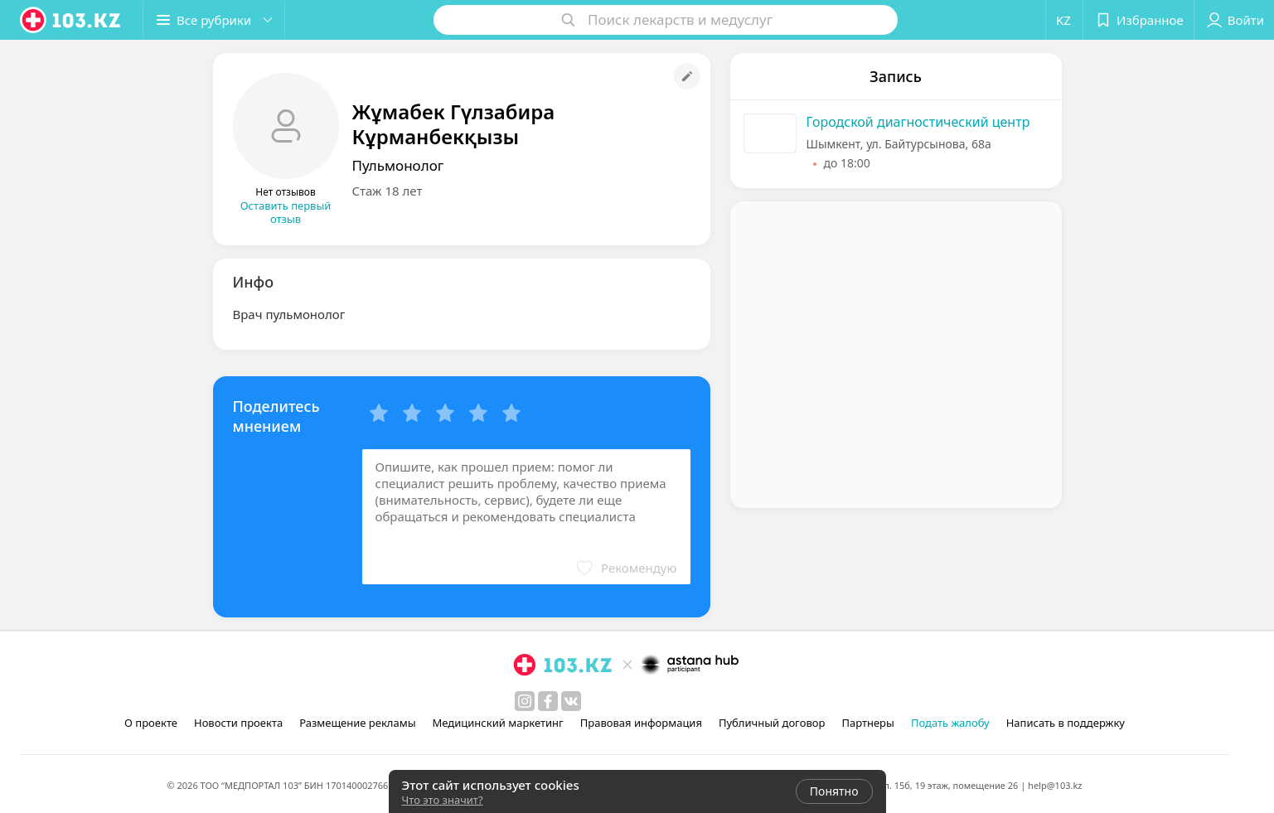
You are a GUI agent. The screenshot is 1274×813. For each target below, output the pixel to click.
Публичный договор (772, 722)
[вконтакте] (571, 701)
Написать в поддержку (1065, 722)
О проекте (150, 722)
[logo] (71, 20)
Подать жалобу (950, 722)
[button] (214, 20)
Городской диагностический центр (918, 122)
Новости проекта (238, 722)
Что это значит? (442, 799)
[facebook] (548, 701)
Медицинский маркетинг (498, 722)
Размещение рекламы (357, 722)
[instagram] (525, 701)
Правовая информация (641, 722)
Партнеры (867, 722)
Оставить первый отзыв (286, 212)
